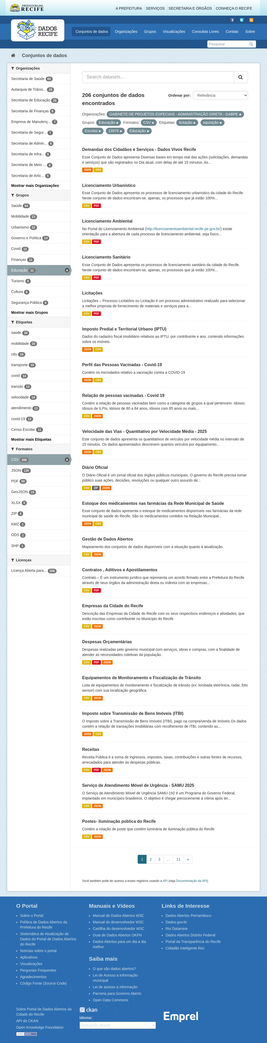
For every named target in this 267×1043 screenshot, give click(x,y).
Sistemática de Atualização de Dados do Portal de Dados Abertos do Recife (48, 939)
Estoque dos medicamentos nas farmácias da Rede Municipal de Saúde (153, 503)
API (165, 881)
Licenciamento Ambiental (107, 221)
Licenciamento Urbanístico (109, 185)
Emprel (181, 1017)
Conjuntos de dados (92, 31)
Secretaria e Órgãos (190, 8)
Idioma (85, 1018)
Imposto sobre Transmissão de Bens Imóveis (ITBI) (133, 713)
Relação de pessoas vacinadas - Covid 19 (123, 395)
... (168, 859)
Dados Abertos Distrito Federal (190, 935)
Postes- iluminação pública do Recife (119, 821)
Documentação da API (191, 881)
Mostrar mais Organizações (35, 185)
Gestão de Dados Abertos (107, 539)
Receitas (90, 749)
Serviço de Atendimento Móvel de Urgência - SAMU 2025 (138, 785)
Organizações (126, 31)
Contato (232, 31)
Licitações (92, 293)
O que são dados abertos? (114, 969)
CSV (98, 169)
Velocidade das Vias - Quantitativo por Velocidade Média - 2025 (144, 431)
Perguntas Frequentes (38, 970)
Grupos (150, 31)
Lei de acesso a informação (115, 987)
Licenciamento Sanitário (106, 257)
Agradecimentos (33, 977)
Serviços (155, 8)
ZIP (96, 487)
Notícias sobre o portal (38, 951)
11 (178, 859)
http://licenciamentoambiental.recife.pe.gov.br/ (183, 229)
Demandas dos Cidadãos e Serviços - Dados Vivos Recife (139, 149)
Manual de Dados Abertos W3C (118, 915)
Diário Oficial (95, 467)
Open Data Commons (110, 1000)
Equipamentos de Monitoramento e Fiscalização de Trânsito (141, 678)
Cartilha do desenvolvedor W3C (118, 929)
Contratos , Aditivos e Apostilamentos (119, 570)
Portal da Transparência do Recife (193, 942)
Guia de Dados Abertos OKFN (117, 935)
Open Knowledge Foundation (39, 1027)
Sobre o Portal (32, 915)
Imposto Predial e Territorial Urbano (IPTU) (124, 329)
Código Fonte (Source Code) (43, 983)
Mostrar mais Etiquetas (31, 439)
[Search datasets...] (158, 77)
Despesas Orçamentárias (107, 642)
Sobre (250, 31)
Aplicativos (29, 957)
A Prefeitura (129, 8)
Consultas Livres (205, 31)
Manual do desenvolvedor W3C (118, 922)
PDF (96, 205)
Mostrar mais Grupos (29, 312)
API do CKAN (27, 1021)
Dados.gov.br (176, 922)
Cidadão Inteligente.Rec (185, 948)
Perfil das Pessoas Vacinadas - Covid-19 (122, 365)
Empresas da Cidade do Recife (112, 606)
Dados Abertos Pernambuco (188, 915)
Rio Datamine (177, 929)
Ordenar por (179, 95)
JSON (87, 169)
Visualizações (174, 31)
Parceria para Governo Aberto (117, 993)
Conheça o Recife (234, 8)
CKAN (88, 1010)
